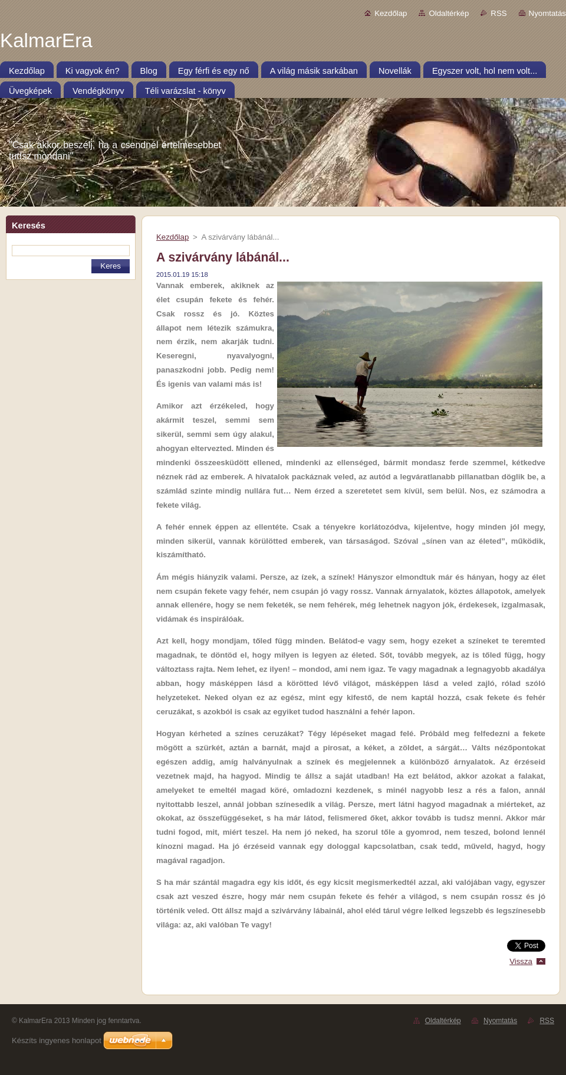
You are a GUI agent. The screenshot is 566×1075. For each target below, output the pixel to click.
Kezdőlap (390, 13)
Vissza (520, 961)
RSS (498, 13)
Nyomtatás (547, 13)
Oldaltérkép (449, 13)
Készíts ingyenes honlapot (56, 1040)
